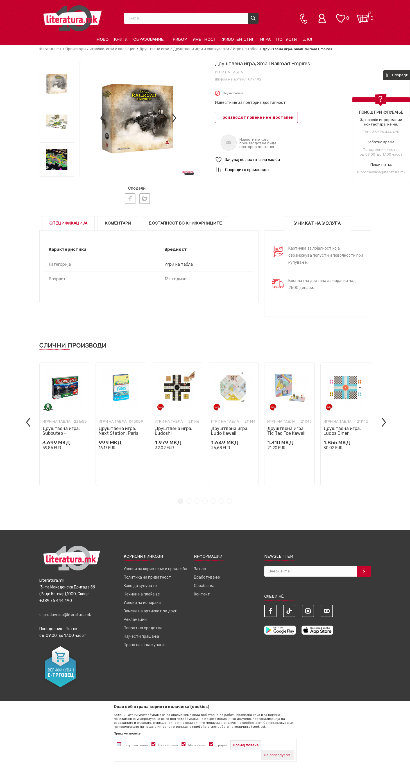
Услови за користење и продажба (155, 566)
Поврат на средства (143, 625)
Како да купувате (140, 583)
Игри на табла (246, 49)
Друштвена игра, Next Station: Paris (118, 428)
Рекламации (135, 617)
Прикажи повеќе (127, 733)
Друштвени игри (154, 49)
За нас (200, 566)
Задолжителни (136, 745)
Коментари (118, 221)
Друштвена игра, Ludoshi (173, 428)
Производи (75, 49)
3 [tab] (197, 498)
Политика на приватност (147, 575)
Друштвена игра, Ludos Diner (342, 428)
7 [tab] (229, 498)
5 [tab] (213, 498)
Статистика (168, 745)
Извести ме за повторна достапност (250, 102)
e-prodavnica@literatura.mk (381, 172)
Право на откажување (145, 642)
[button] (293, 160)
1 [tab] (180, 498)
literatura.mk (50, 49)
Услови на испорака (142, 600)
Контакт (202, 592)
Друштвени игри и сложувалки (201, 49)
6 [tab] (221, 498)
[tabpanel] (64, 422)
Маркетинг (197, 745)
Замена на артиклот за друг (150, 608)
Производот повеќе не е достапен (256, 117)
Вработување (207, 575)
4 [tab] (205, 498)
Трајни (221, 745)
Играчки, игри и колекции (112, 49)
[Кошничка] (364, 15)
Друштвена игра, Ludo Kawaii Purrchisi (229, 431)
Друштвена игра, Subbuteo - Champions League (62, 431)
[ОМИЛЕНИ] (340, 15)
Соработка (204, 583)
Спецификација (68, 221)
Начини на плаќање (142, 592)
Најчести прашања (141, 634)
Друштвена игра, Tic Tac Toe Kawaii (286, 428)
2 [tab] (188, 498)
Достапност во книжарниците (185, 221)
